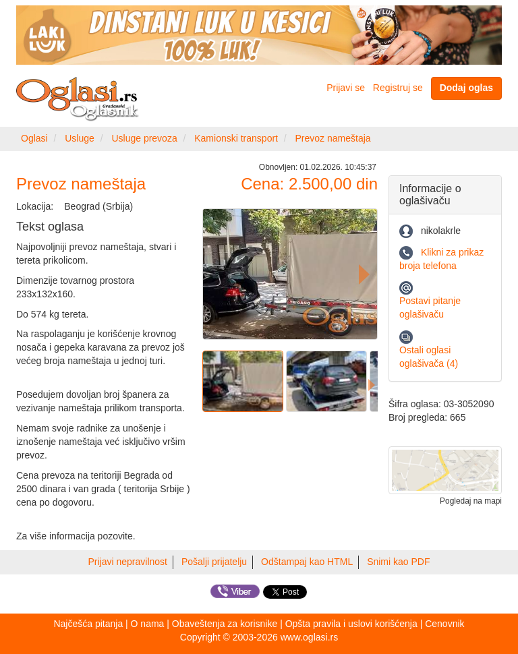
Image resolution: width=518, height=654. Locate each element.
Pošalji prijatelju (214, 561)
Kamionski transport (236, 138)
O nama (148, 623)
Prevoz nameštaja (333, 138)
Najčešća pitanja (88, 623)
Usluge (79, 138)
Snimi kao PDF (398, 561)
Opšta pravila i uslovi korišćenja (351, 623)
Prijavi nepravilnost (128, 561)
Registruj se (398, 87)
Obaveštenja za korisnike (224, 623)
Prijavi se (345, 87)
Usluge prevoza (144, 138)
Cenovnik (444, 623)
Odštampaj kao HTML (307, 561)
